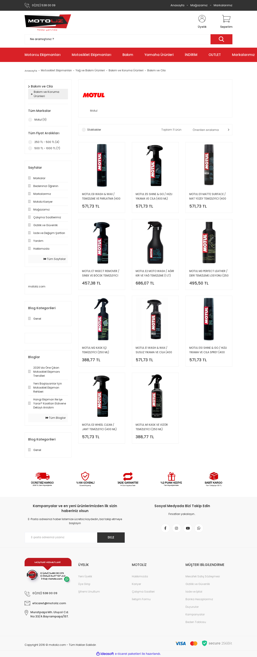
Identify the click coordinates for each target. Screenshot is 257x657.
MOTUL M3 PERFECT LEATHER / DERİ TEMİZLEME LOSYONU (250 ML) (209, 274)
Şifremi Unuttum (89, 591)
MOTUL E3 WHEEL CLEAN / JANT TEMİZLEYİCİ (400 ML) (99, 429)
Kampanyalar (195, 614)
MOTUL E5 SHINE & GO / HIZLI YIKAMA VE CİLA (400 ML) (154, 197)
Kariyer (136, 584)
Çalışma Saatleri (143, 591)
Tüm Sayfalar (55, 259)
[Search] (128, 39)
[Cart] (226, 22)
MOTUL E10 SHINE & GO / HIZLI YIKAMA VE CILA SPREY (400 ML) (208, 352)
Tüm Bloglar (56, 418)
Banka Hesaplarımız (199, 599)
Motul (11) (40, 119)
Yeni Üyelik (85, 576)
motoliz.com (36, 286)
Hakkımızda (140, 576)
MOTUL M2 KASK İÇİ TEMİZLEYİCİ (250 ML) (95, 352)
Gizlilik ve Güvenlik (197, 584)
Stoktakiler (94, 130)
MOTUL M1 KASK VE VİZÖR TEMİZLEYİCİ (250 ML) (152, 429)
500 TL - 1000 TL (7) (47, 148)
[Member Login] (202, 22)
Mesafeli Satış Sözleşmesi (202, 576)
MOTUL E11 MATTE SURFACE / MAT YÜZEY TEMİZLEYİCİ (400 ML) (207, 197)
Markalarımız (223, 5)
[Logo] (48, 22)
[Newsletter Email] (75, 537)
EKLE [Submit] (110, 537)
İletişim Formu (141, 599)
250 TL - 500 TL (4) (46, 142)
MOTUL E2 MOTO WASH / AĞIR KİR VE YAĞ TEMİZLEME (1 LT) (155, 274)
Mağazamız (199, 5)
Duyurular (192, 607)
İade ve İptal (193, 591)
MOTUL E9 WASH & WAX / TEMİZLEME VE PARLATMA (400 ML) (101, 197)
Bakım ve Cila (157, 70)
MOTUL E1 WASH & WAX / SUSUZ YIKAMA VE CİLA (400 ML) (154, 352)
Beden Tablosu (195, 622)
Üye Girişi (84, 584)
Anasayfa (177, 5)
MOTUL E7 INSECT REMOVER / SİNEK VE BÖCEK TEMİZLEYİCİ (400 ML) (100, 274)
